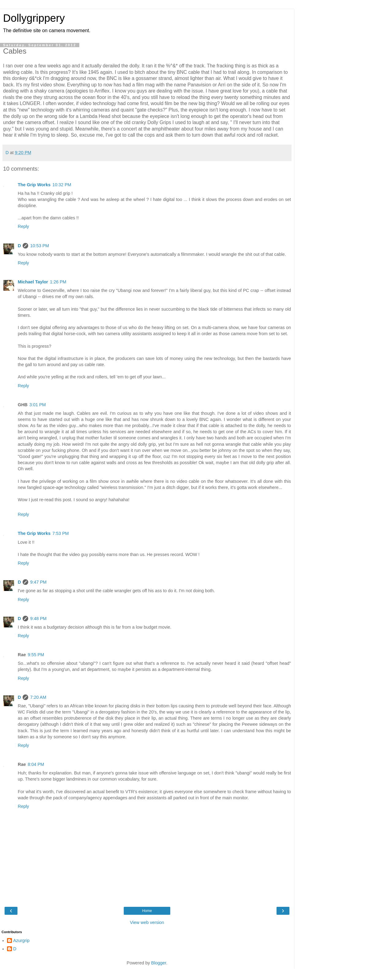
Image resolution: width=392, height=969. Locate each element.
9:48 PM (38, 618)
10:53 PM (39, 245)
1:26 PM (58, 281)
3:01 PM (37, 404)
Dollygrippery (34, 18)
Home (147, 911)
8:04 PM (36, 764)
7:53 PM (60, 533)
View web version (147, 922)
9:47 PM (38, 582)
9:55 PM (36, 654)
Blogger (158, 962)
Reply (23, 226)
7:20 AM (38, 697)
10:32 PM (61, 184)
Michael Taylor (33, 281)
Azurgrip (21, 940)
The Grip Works (34, 184)
